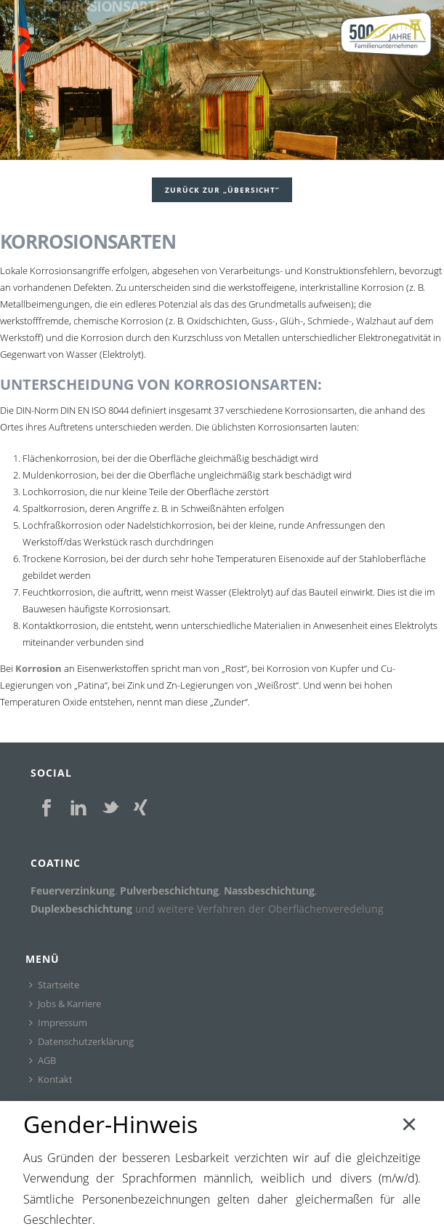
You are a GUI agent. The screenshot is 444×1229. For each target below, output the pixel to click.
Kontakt (51, 1079)
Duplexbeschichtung (81, 909)
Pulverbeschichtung (169, 890)
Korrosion (38, 668)
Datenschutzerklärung (81, 1041)
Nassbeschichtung (269, 890)
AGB (42, 1060)
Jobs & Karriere (65, 1003)
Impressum (58, 1022)
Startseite (54, 984)
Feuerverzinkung (73, 890)
